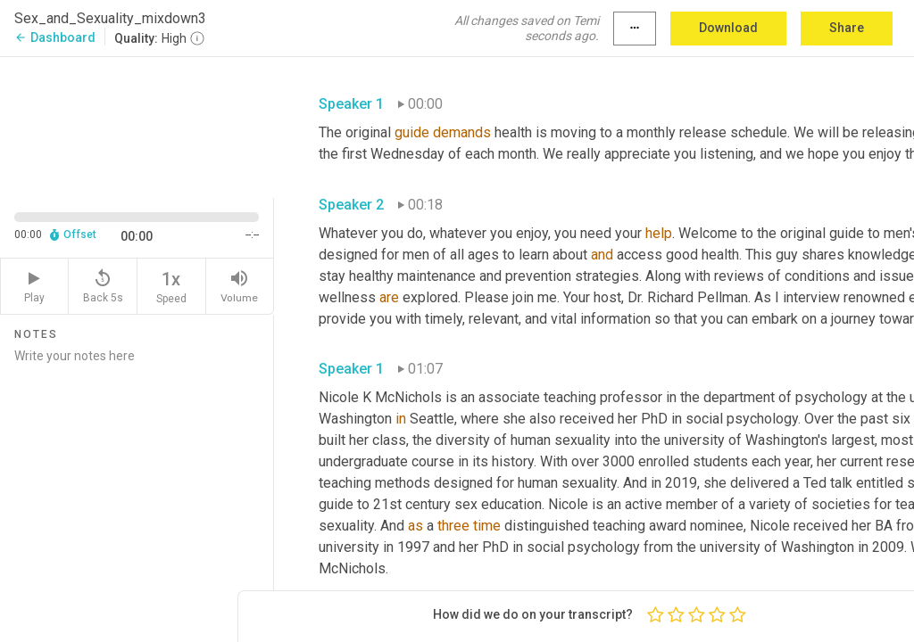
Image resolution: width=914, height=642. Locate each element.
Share (846, 28)
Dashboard (55, 37)
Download (728, 28)
